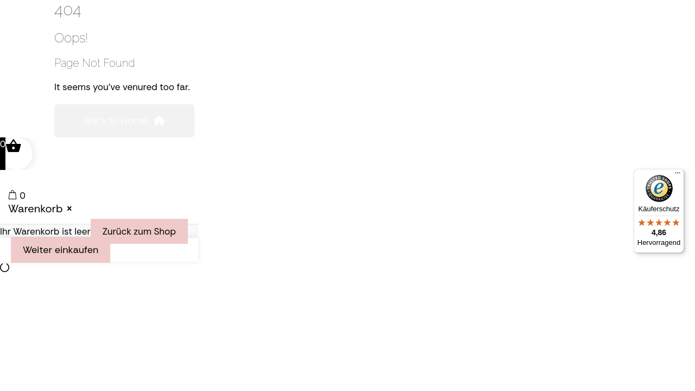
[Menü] (677, 175)
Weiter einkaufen (60, 249)
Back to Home (124, 121)
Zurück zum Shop (139, 231)
